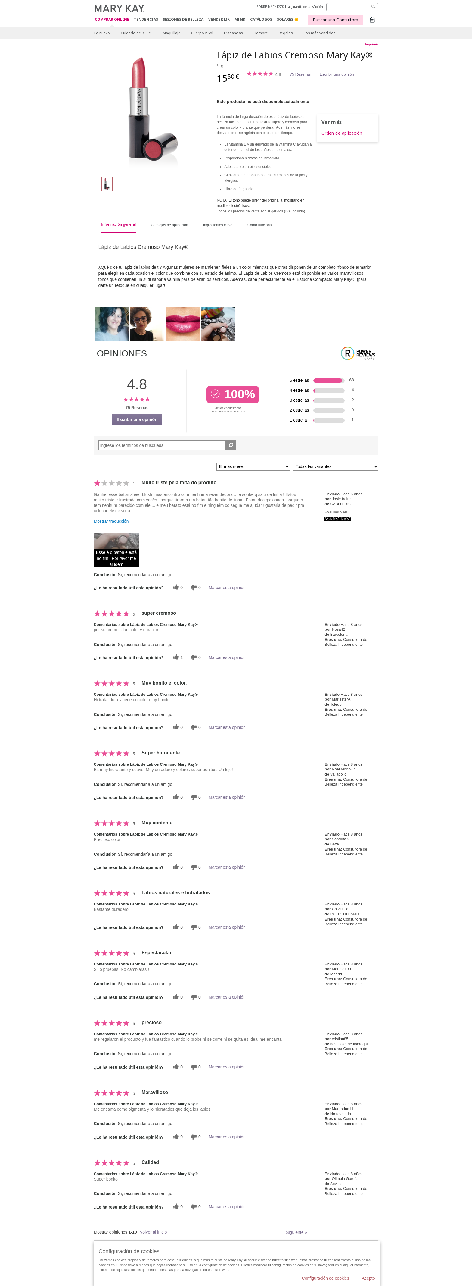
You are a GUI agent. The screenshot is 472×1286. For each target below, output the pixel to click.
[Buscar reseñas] (230, 445)
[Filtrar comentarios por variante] (335, 467)
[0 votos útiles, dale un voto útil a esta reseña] (177, 588)
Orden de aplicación (341, 133)
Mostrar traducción (111, 521)
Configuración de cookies (325, 1278)
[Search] (352, 7)
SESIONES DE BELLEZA (183, 19)
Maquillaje (171, 33)
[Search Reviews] (167, 445)
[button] (116, 550)
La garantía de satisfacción (305, 7)
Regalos (286, 33)
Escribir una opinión (337, 74)
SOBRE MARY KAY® (270, 7)
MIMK (239, 19)
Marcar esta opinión (227, 587)
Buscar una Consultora (335, 20)
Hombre (261, 33)
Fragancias (233, 33)
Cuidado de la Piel (136, 33)
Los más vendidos (320, 33)
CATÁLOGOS (261, 19)
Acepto (368, 1278)
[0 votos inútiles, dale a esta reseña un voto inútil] (195, 588)
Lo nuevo (102, 33)
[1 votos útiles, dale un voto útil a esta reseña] (177, 657)
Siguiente (296, 1232)
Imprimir (371, 44)
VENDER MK (219, 19)
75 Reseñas (300, 74)
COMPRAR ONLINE (112, 19)
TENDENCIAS (146, 19)
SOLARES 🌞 (288, 19)
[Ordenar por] (253, 467)
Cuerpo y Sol (202, 33)
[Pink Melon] (153, 110)
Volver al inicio (153, 1232)
